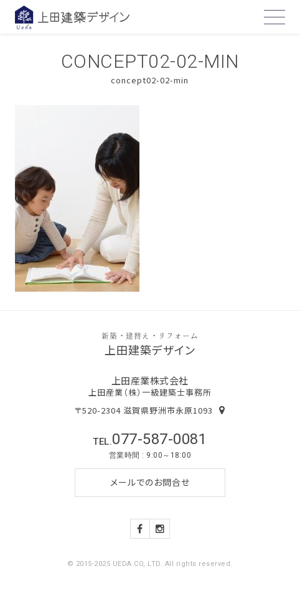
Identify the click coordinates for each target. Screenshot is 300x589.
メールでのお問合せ (150, 482)
